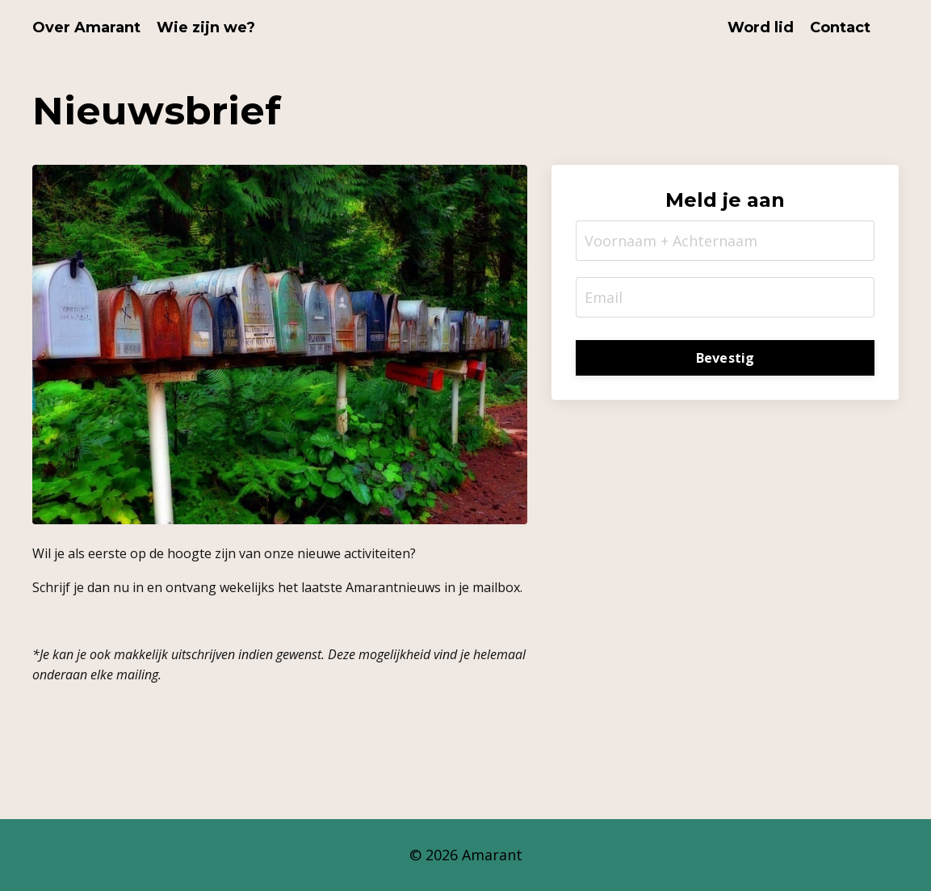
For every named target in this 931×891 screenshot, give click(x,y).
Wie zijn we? (206, 27)
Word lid (761, 27)
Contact (840, 27)
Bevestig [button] (725, 358)
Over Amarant (86, 27)
